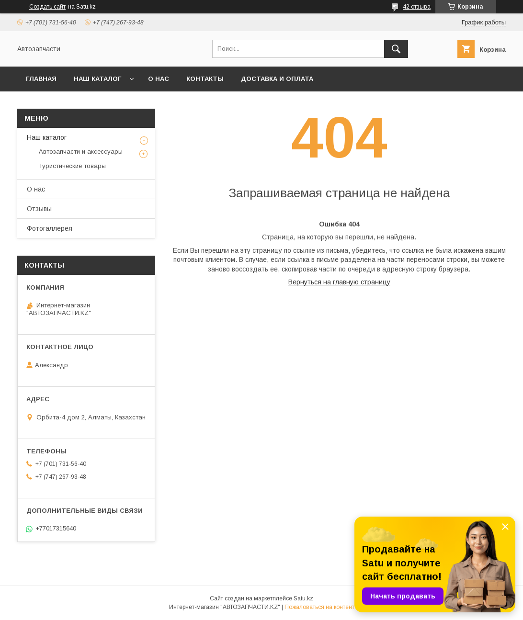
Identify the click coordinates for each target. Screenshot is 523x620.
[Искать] (396, 49)
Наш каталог (97, 78)
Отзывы (39, 209)
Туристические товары (72, 165)
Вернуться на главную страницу (339, 282)
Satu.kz (303, 598)
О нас (158, 78)
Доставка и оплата (277, 78)
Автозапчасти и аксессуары (81, 151)
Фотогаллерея (49, 228)
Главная (41, 78)
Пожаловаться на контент (319, 607)
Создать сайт (47, 6)
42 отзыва (417, 6)
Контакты (205, 78)
